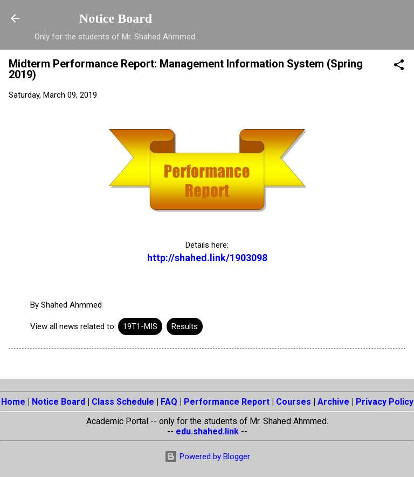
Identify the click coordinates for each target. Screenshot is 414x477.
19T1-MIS (140, 326)
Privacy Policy (384, 402)
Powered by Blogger (207, 456)
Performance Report (227, 402)
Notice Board (115, 18)
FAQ (169, 402)
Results (184, 326)
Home (13, 402)
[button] (398, 66)
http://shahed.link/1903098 (207, 257)
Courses (293, 402)
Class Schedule (123, 402)
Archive (333, 402)
